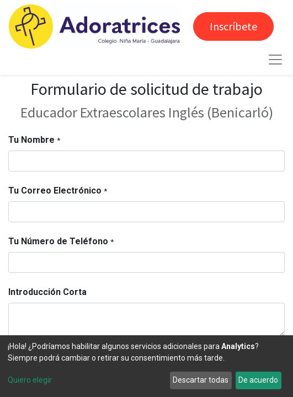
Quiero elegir (30, 379)
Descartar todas (200, 379)
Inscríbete (233, 26)
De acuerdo (258, 379)
